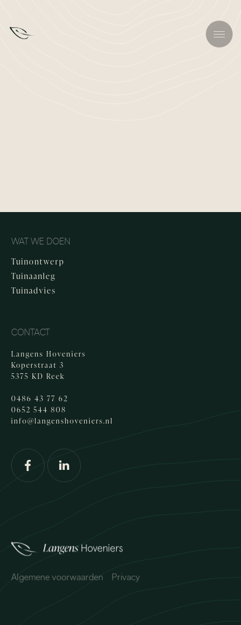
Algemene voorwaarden (57, 579)
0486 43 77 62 (39, 398)
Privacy (126, 579)
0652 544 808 (38, 410)
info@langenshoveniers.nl (62, 421)
